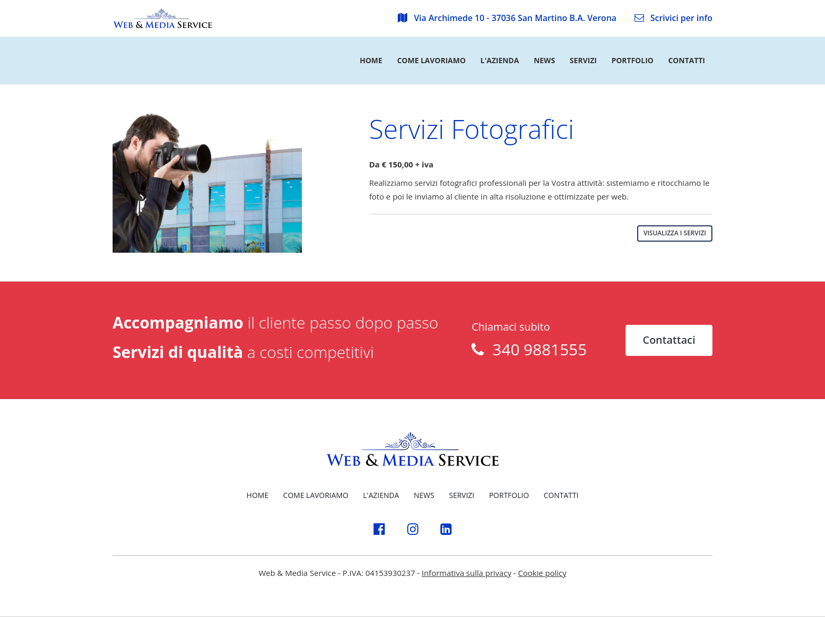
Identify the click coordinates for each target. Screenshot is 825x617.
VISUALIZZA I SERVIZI (674, 232)
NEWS (424, 495)
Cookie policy (542, 573)
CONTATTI (561, 495)
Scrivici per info (673, 18)
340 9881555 (535, 349)
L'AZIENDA (381, 495)
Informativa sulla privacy (466, 573)
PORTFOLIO (509, 495)
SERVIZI (461, 495)
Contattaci (668, 340)
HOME (258, 495)
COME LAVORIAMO (315, 495)
